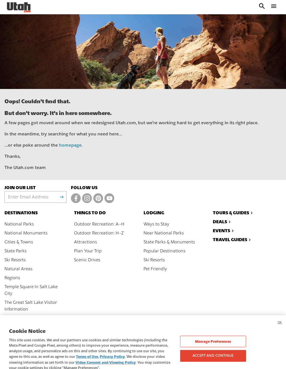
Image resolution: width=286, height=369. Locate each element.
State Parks (15, 250)
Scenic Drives (87, 259)
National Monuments (25, 233)
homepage (70, 145)
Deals (222, 221)
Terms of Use (87, 361)
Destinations (21, 212)
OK (280, 327)
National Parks (19, 224)
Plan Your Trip (88, 250)
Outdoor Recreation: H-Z (99, 233)
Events (224, 230)
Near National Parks (164, 233)
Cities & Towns (18, 242)
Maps (10, 318)
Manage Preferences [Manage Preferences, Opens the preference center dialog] (213, 346)
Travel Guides (232, 239)
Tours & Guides (233, 212)
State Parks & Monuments (169, 242)
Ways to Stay (156, 224)
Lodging (154, 212)
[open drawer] (273, 7)
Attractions (85, 242)
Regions (12, 277)
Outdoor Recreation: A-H (99, 224)
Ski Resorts (15, 259)
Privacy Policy (112, 361)
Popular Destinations (164, 250)
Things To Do (90, 212)
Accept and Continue (212, 361)
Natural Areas (18, 268)
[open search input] (262, 7)
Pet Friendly (155, 268)
